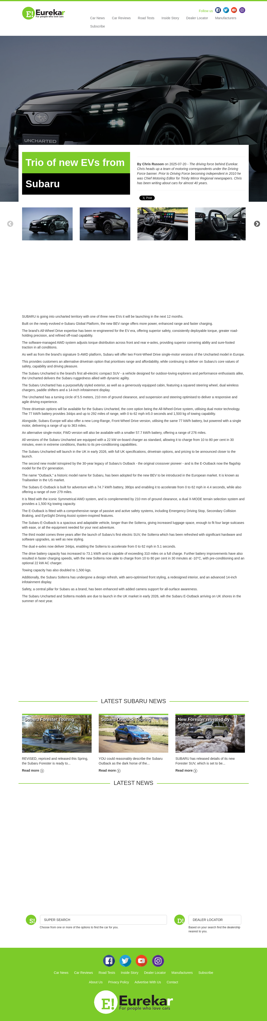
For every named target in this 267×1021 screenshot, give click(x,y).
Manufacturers (225, 18)
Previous (10, 224)
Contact (172, 982)
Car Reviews (121, 18)
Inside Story (170, 18)
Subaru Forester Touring (49, 719)
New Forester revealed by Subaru (204, 722)
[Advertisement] (133, 281)
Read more (33, 770)
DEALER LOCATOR (208, 920)
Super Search (57, 920)
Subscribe (97, 26)
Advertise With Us (148, 982)
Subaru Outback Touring (126, 719)
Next (257, 224)
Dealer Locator (197, 18)
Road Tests (146, 18)
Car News (97, 18)
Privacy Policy (118, 982)
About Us (96, 982)
